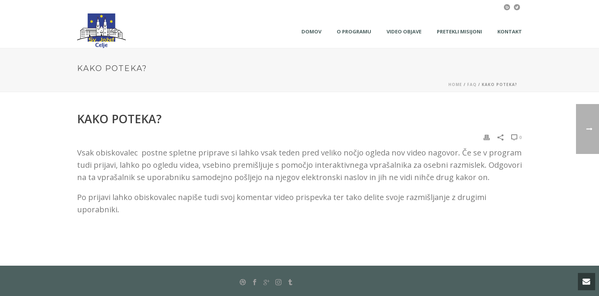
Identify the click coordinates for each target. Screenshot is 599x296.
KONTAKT (509, 31)
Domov (311, 31)
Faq (472, 84)
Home (455, 84)
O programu (354, 31)
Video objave (404, 31)
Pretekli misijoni (459, 31)
